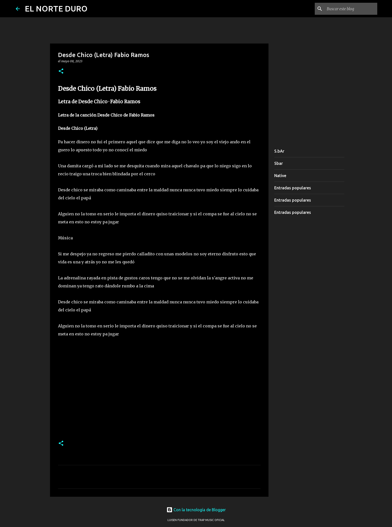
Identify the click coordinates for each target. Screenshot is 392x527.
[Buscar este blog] (351, 9)
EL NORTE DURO (56, 8)
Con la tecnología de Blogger (196, 509)
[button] (61, 71)
